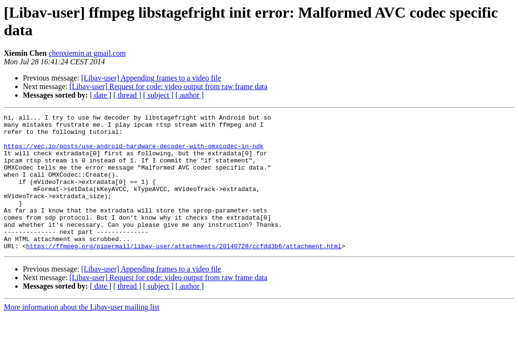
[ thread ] (127, 95)
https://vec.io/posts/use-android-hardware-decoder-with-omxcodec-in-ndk (134, 153)
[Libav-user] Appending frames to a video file (151, 78)
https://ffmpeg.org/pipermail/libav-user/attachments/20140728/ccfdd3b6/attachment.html (184, 273)
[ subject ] (158, 95)
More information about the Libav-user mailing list (81, 334)
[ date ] (100, 95)
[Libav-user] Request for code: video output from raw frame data (168, 86)
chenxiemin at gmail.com (87, 53)
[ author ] (190, 95)
